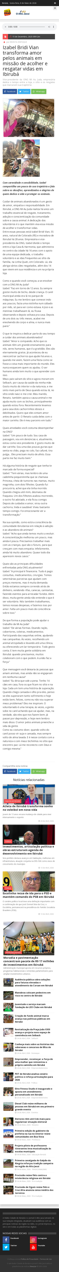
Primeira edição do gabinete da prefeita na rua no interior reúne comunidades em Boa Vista (32, 1133)
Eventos (34, 1112)
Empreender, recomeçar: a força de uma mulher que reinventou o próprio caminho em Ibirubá (34, 1062)
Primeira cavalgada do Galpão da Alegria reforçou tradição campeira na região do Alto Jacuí (34, 1163)
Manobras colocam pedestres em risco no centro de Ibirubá (33, 994)
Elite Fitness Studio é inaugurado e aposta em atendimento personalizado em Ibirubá (33, 1091)
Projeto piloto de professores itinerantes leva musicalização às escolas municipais (33, 1148)
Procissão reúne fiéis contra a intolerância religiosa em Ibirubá (32, 1177)
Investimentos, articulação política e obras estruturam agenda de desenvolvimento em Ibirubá (28, 850)
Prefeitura (36, 1139)
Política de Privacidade (29, 1259)
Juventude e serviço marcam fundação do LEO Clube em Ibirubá (33, 1006)
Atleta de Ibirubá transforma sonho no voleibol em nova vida (28, 808)
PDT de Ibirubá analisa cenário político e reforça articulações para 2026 (34, 1076)
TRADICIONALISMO (39, 1169)
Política (8, 841)
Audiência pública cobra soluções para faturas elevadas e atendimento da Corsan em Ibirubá (34, 982)
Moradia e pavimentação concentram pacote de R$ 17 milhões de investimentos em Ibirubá (28, 961)
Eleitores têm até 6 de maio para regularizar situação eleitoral (32, 1120)
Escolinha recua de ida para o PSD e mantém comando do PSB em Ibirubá (28, 895)
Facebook (9, 91)
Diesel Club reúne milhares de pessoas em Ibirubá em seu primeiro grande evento (34, 1106)
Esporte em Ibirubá (12, 801)
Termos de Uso (46, 1259)
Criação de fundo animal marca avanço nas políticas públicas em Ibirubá (32, 1018)
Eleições (35, 1125)
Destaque (35, 1053)
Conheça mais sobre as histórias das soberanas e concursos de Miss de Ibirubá (34, 1047)
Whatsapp (39, 91)
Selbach (34, 1038)
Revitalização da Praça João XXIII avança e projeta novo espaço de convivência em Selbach (32, 1032)
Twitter (24, 91)
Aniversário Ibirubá (13, 952)
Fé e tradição (37, 1181)
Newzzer (33, 1266)
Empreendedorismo (39, 1068)
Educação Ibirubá (39, 1154)
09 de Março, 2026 (30, 952)
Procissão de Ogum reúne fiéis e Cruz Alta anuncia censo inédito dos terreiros (34, 1190)
